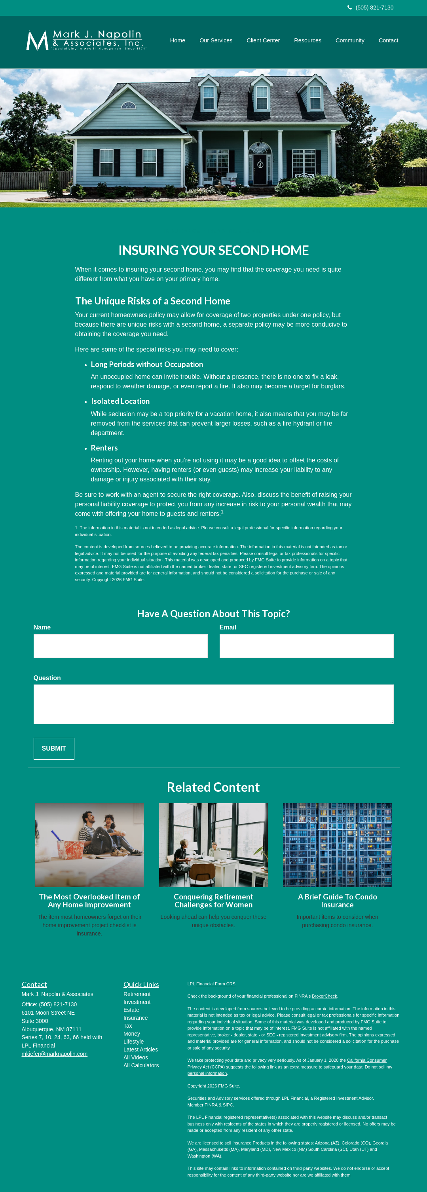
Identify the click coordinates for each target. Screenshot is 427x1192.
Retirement (136, 994)
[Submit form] (54, 749)
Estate (131, 1010)
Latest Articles (140, 1049)
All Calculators (141, 1065)
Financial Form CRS (215, 983)
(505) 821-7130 (370, 7)
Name (42, 627)
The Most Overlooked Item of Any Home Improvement (89, 900)
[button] (215, 40)
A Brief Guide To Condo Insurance (337, 900)
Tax (127, 1026)
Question (47, 678)
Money (131, 1033)
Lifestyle (133, 1041)
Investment (136, 1002)
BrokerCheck (324, 996)
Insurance (135, 1018)
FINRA (211, 1105)
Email (228, 627)
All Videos (135, 1057)
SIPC (228, 1105)
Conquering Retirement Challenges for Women (213, 900)
